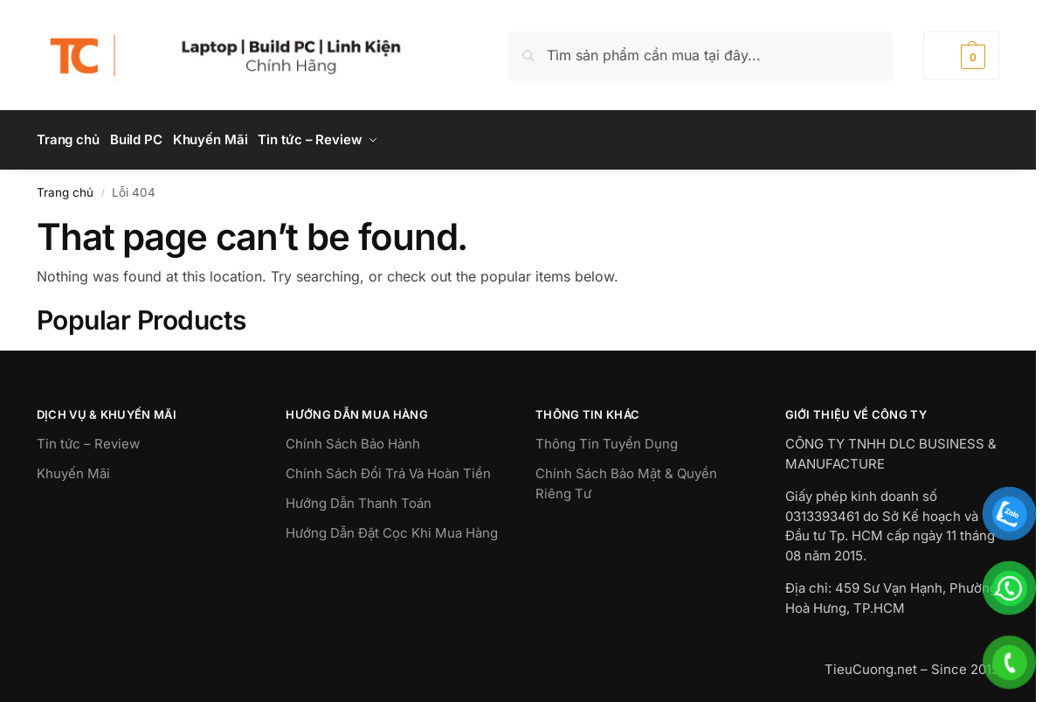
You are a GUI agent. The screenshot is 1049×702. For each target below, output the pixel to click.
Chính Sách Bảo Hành (353, 438)
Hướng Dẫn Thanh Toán (358, 498)
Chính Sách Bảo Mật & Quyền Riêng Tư (626, 478)
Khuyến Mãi (73, 468)
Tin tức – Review (88, 438)
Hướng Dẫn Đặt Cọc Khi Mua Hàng (392, 527)
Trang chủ (65, 186)
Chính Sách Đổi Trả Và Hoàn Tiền (388, 468)
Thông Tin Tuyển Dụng (606, 438)
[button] (961, 55)
